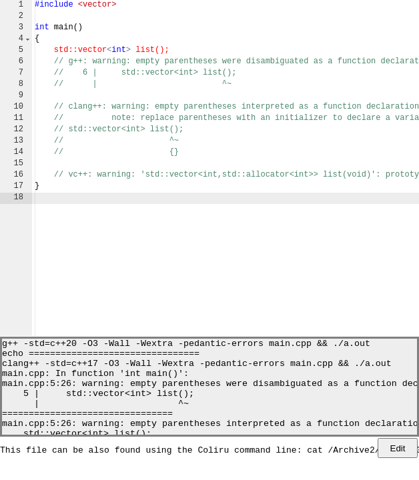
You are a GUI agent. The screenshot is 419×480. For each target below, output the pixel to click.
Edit (398, 448)
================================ (87, 429)
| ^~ (95, 417)
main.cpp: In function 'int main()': (95, 381)
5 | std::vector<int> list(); (98, 405)
